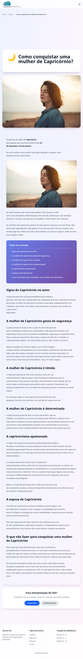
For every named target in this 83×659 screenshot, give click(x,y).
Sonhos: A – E (61, 635)
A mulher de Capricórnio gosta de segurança (31, 256)
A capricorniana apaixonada (23, 268)
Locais (31, 644)
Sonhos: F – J (61, 638)
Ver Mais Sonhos (49, 603)
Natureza (32, 638)
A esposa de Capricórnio (22, 273)
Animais (32, 635)
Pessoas (32, 641)
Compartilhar (32, 603)
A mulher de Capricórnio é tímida (26, 260)
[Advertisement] (41, 32)
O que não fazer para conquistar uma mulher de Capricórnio (37, 277)
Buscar (11, 14)
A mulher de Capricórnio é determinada (28, 264)
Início (4, 14)
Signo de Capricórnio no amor (24, 251)
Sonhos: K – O (62, 641)
